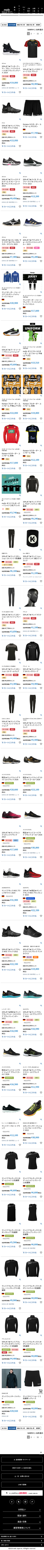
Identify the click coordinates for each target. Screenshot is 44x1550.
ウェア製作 (19, 11)
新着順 (38, 25)
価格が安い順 (21, 25)
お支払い (22, 1509)
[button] (41, 33)
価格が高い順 (30, 25)
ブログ (38, 10)
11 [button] (38, 33)
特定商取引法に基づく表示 (8, 1536)
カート (42, 10)
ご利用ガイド (28, 10)
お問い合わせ (33, 10)
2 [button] (31, 33)
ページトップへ (41, 1452)
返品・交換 (22, 1521)
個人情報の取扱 (5, 1541)
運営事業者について (22, 1527)
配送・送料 (22, 1515)
